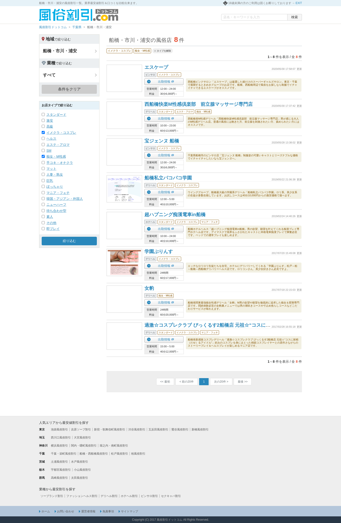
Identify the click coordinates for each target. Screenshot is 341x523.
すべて (49, 75)
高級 (49, 126)
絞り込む (69, 241)
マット (51, 168)
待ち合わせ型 (56, 211)
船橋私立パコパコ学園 (168, 177)
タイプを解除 (164, 50)
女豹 (149, 288)
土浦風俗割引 (59, 461)
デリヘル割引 (109, 496)
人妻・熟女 (54, 174)
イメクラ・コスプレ (61, 132)
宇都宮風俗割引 (61, 469)
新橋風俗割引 (200, 429)
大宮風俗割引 (82, 437)
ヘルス (51, 138)
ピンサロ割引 (149, 496)
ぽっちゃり (54, 186)
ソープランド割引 (51, 496)
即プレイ (53, 229)
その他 (51, 223)
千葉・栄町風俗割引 (63, 453)
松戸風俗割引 (119, 453)
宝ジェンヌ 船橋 (161, 140)
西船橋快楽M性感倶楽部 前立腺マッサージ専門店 (198, 104)
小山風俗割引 (82, 469)
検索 (294, 17)
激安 (49, 120)
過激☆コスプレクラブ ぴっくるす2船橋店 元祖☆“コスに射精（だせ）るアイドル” (232, 325)
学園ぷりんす (158, 251)
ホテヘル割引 (129, 496)
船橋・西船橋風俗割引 (94, 453)
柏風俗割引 (138, 453)
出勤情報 (164, 81)
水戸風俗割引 (79, 461)
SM (48, 150)
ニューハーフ (56, 204)
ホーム (45, 511)
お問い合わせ (65, 511)
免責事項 (108, 511)
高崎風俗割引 (59, 477)
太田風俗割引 (79, 477)
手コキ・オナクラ (59, 163)
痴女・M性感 (56, 156)
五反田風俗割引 (158, 429)
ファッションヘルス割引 (82, 496)
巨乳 (49, 181)
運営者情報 (88, 511)
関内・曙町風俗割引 (84, 445)
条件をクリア (69, 89)
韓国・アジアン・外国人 (64, 199)
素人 (49, 217)
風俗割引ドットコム (53, 27)
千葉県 (76, 27)
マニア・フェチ (58, 193)
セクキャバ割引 (171, 496)
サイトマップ (129, 511)
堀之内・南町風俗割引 (114, 445)
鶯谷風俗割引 (179, 429)
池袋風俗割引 (59, 429)
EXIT (299, 3)
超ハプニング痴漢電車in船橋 (175, 214)
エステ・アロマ (58, 145)
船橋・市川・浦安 (60, 51)
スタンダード (56, 114)
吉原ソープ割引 (81, 429)
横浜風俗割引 (59, 445)
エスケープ (156, 67)
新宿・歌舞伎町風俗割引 (109, 429)
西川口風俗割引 (61, 437)
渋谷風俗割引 (136, 429)
